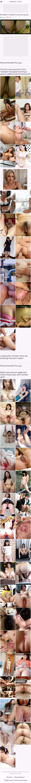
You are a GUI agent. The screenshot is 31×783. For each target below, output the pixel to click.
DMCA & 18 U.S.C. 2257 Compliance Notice (15, 780)
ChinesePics (15, 1)
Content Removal (19, 777)
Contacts (9, 777)
